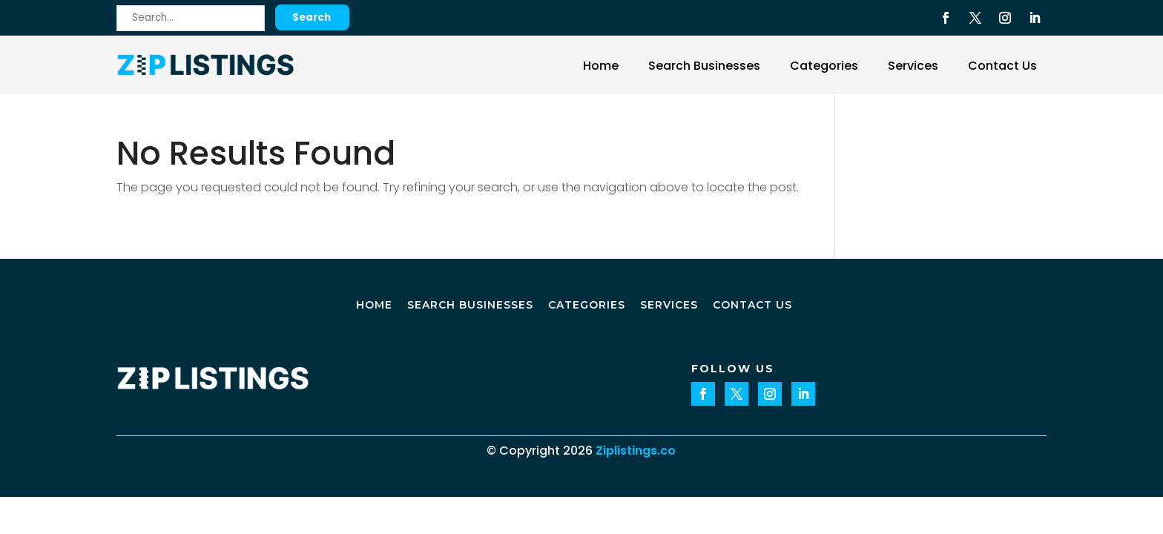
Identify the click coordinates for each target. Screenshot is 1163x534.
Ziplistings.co (636, 450)
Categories (824, 65)
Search (311, 17)
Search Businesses (704, 65)
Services (913, 65)
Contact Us (1002, 65)
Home (601, 65)
